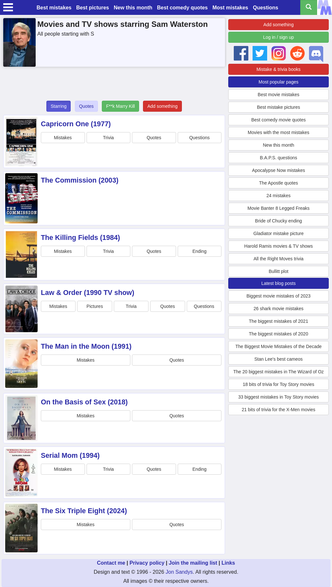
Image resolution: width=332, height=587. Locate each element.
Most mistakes (230, 7)
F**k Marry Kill (120, 106)
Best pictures (92, 7)
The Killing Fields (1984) (80, 238)
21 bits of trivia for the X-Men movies (278, 409)
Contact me (111, 563)
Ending (199, 251)
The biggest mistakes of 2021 (278, 321)
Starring (58, 106)
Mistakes (63, 137)
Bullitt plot (279, 271)
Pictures (95, 306)
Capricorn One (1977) (76, 124)
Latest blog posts (278, 283)
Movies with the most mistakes (278, 132)
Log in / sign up (278, 37)
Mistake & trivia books (278, 69)
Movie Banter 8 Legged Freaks (278, 208)
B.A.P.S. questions (278, 157)
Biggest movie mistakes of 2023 (278, 296)
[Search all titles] (308, 7)
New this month (133, 7)
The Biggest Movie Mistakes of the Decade (278, 346)
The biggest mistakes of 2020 (278, 333)
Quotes (86, 106)
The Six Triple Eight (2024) (84, 511)
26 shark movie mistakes (278, 308)
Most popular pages (279, 82)
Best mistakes (54, 7)
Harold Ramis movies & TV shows (278, 246)
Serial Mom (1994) (70, 455)
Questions (265, 7)
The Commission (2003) (79, 180)
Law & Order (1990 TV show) (87, 293)
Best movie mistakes (278, 94)
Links (228, 563)
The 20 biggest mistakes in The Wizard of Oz (278, 371)
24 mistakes (279, 195)
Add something (162, 106)
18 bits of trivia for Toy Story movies (278, 384)
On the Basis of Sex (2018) (84, 402)
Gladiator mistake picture (279, 233)
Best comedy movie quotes (278, 119)
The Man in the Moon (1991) (86, 346)
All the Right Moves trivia (278, 258)
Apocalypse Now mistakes (278, 170)
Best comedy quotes (182, 7)
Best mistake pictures (278, 107)
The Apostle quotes (278, 183)
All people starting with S (65, 34)
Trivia (108, 137)
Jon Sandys (179, 572)
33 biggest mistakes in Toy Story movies (278, 397)
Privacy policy (146, 563)
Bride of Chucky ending (278, 220)
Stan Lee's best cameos (279, 359)
